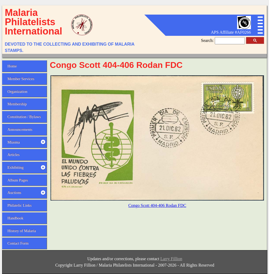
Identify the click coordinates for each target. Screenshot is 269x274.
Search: (208, 40)
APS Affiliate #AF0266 (231, 32)
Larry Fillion (171, 258)
